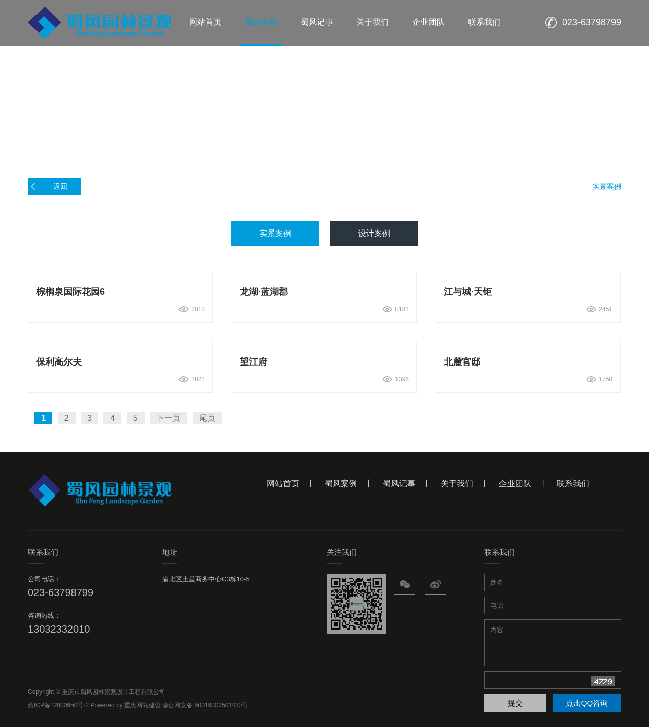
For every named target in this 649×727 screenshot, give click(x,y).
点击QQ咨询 (587, 703)
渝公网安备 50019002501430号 (205, 705)
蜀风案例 (261, 22)
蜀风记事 (317, 22)
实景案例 (607, 186)
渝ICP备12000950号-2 (58, 705)
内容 (552, 642)
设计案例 (374, 233)
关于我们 (372, 22)
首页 (541, 186)
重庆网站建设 (142, 705)
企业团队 (428, 22)
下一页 (168, 418)
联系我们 (484, 22)
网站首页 (205, 22)
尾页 (207, 418)
